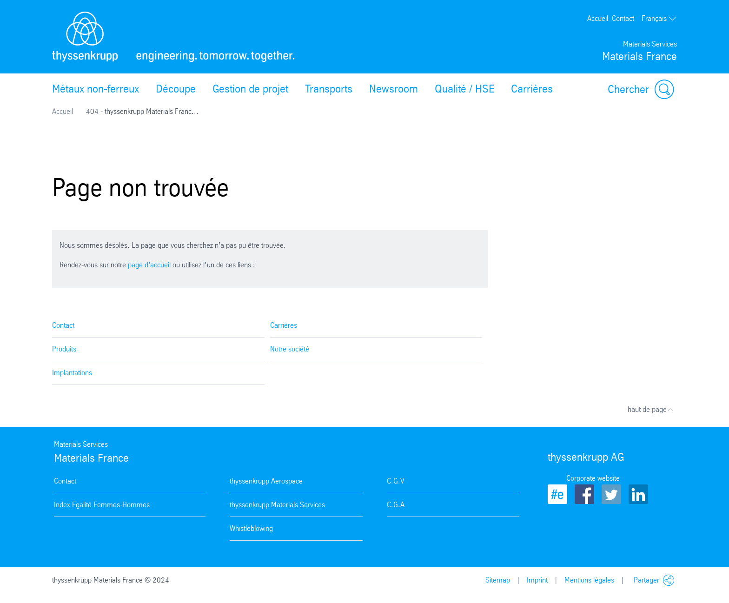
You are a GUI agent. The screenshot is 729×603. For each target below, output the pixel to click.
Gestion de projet (250, 88)
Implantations (72, 372)
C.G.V (395, 481)
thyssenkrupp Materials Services (277, 504)
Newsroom (393, 88)
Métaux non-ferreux (95, 88)
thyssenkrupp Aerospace (266, 481)
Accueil (597, 18)
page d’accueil (149, 264)
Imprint (537, 580)
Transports (328, 88)
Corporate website (593, 478)
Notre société (289, 349)
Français (659, 18)
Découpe (176, 88)
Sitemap (497, 580)
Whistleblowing (251, 528)
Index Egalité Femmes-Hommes (102, 504)
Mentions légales (589, 580)
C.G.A (395, 504)
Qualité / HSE (464, 88)
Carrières (532, 88)
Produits (64, 349)
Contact (623, 18)
